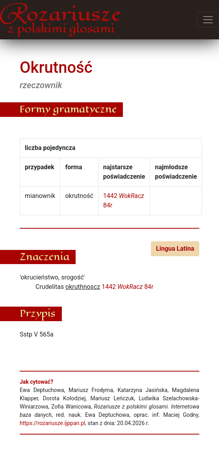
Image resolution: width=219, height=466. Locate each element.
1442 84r (127, 286)
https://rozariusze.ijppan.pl (52, 423)
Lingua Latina (175, 248)
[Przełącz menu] (208, 20)
